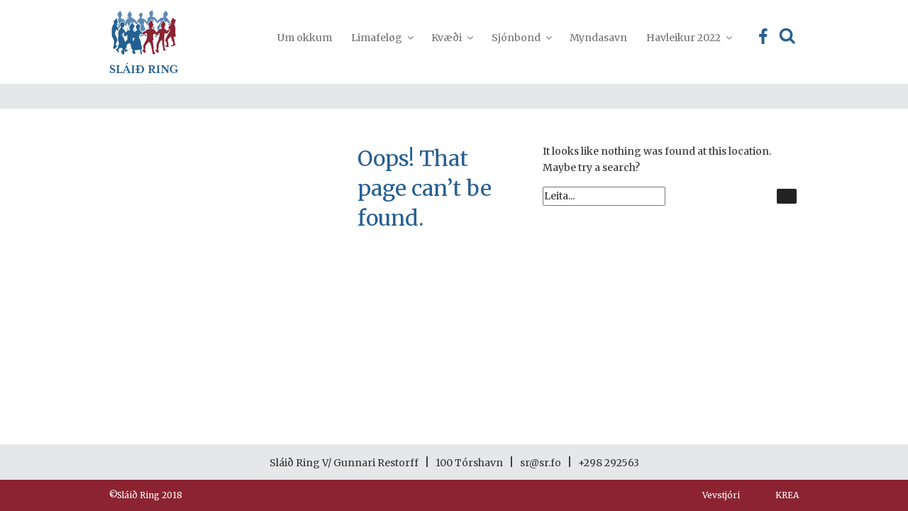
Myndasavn (598, 37)
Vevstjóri (721, 495)
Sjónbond (521, 37)
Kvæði (451, 37)
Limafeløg (381, 37)
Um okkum (304, 37)
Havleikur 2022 (688, 37)
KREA (787, 495)
